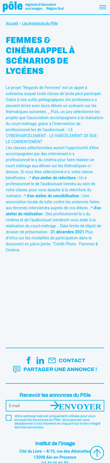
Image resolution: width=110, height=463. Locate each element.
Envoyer (80, 405)
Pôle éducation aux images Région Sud (33, 7)
